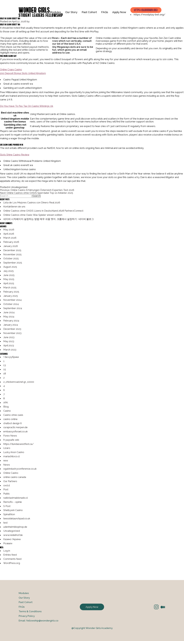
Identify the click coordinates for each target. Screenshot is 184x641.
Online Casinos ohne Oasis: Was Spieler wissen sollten (32, 214)
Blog (6, 406)
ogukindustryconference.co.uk (20, 468)
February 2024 (11, 320)
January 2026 (10, 246)
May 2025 (8, 279)
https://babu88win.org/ (146, 10)
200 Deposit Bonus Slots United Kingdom (23, 73)
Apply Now (119, 12)
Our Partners (10, 481)
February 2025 (11, 291)
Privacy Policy (27, 616)
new (5, 460)
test (5, 522)
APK (5, 402)
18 (4, 373)
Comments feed (12, 558)
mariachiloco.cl (11, 456)
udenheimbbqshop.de (15, 526)
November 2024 (12, 299)
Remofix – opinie (12, 501)
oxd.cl (6, 485)
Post (5, 489)
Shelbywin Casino (13, 510)
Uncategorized (11, 530)
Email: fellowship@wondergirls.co (38, 620)
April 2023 (8, 345)
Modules (55, 12)
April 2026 (8, 233)
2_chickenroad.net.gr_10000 (18, 381)
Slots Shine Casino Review (14, 154)
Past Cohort (89, 12)
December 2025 (12, 250)
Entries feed (10, 554)
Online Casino (10, 472)
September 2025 (12, 262)
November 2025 (12, 254)
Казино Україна (12, 539)
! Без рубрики (11, 357)
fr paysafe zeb (11, 439)
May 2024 (8, 316)
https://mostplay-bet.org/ (149, 14)
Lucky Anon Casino (13, 452)
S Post (6, 506)
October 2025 (11, 258)
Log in (6, 550)
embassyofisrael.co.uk (15, 431)
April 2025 (8, 283)
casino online (10, 419)
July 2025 (8, 271)
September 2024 (12, 308)
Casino (7, 410)
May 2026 (8, 229)
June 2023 (8, 337)
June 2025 (9, 275)
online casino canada (14, 477)
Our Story (71, 12)
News (6, 464)
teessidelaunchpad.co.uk (16, 518)
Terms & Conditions (30, 611)
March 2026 (9, 237)
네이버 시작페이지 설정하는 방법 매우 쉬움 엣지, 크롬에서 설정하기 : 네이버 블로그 (48, 219)
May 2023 (8, 341)
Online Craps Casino (11, 69)
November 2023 (12, 333)
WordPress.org (11, 563)
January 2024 (10, 324)
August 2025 (10, 266)
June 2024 (9, 312)
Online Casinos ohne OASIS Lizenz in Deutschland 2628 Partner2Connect (43, 210)
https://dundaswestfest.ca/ (18, 444)
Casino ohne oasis (13, 414)
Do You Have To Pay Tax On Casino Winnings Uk (26, 106)
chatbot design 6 (12, 423)
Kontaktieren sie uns (14, 206)
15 (4, 369)
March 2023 (9, 349)
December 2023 (12, 328)
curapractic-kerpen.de (15, 427)
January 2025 (10, 295)
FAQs (104, 12)
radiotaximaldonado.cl (15, 497)
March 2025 (9, 287)
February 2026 (11, 241)
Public (6, 493)
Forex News (10, 435)
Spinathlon (9, 514)
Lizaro (6, 448)
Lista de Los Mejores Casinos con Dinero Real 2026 (31, 202)
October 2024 (11, 304)
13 (4, 365)
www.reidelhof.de (13, 535)
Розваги (7, 543)
